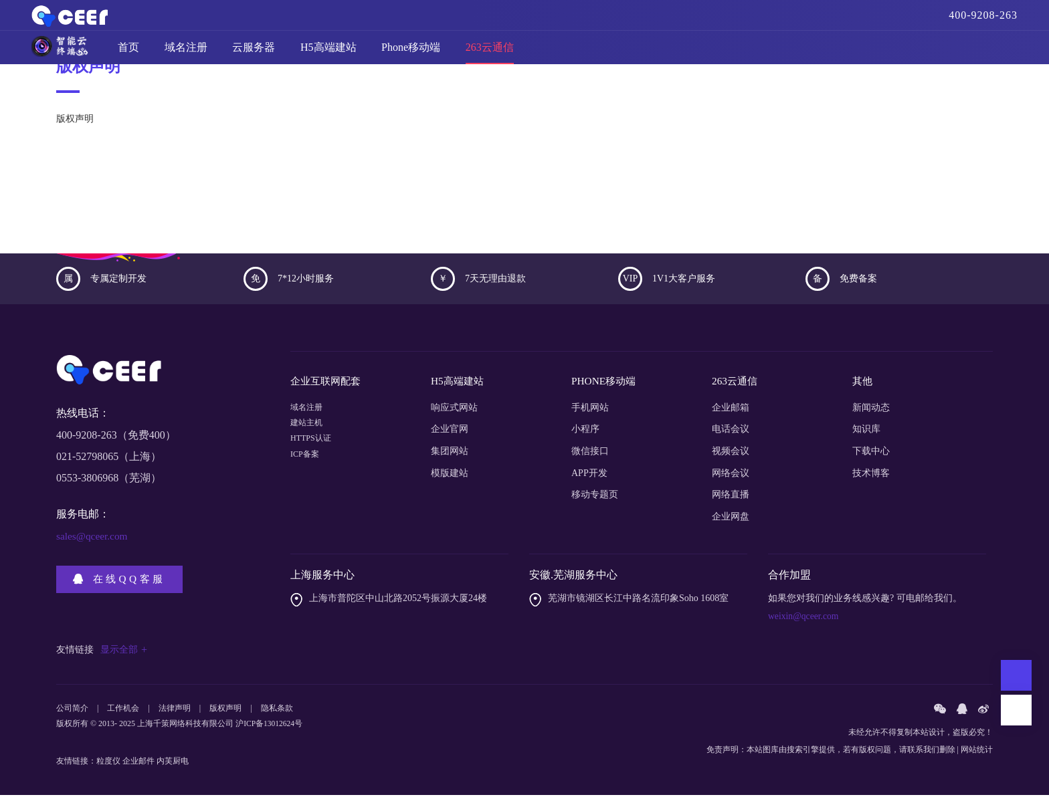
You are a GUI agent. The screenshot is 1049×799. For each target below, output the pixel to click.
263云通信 (490, 52)
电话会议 (730, 434)
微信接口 (590, 455)
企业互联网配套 (327, 386)
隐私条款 (277, 712)
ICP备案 (307, 477)
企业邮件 (138, 765)
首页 (128, 52)
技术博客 (871, 477)
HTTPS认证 (314, 455)
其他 (863, 386)
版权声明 (225, 712)
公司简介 (72, 712)
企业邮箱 (730, 412)
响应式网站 (454, 412)
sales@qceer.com (93, 543)
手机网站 (590, 412)
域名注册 (186, 52)
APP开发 (589, 477)
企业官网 (449, 434)
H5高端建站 (328, 52)
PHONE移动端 (605, 386)
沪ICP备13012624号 (269, 729)
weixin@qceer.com (804, 620)
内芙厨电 (173, 765)
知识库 (866, 434)
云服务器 (253, 52)
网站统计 (977, 753)
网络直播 (730, 499)
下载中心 (871, 455)
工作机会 (123, 712)
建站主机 (309, 434)
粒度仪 (108, 765)
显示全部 (123, 654)
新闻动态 (871, 412)
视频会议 (730, 455)
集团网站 (449, 455)
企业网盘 (730, 521)
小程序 (585, 434)
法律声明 (175, 712)
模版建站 (449, 477)
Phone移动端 (410, 52)
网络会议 (730, 477)
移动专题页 (594, 499)
